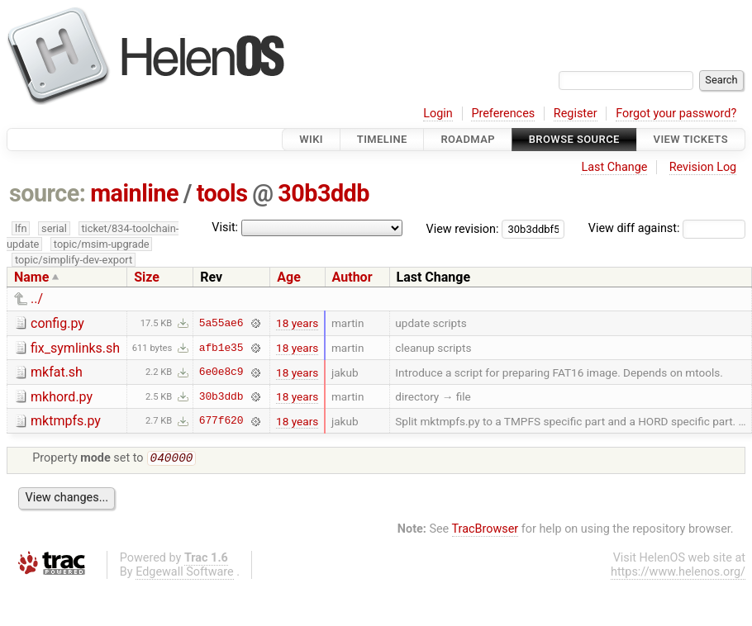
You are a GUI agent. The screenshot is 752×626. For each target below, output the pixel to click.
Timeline (382, 139)
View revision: (462, 228)
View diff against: (666, 228)
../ (37, 298)
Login (438, 114)
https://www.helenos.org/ (678, 574)
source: (47, 193)
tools (222, 193)
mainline (134, 193)
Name (31, 277)
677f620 (221, 421)
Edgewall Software (185, 574)
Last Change (614, 167)
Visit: (225, 228)
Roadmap (467, 139)
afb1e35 (221, 347)
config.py (57, 323)
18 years (297, 323)
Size (146, 277)
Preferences (503, 114)
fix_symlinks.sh (75, 348)
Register (575, 114)
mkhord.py (62, 397)
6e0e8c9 (221, 372)
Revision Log (703, 167)
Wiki (311, 139)
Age (289, 277)
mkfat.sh (57, 372)
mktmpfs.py (66, 421)
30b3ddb (323, 193)
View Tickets (691, 139)
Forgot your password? (676, 114)
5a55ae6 (221, 322)
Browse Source (574, 139)
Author (352, 277)
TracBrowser (485, 531)
